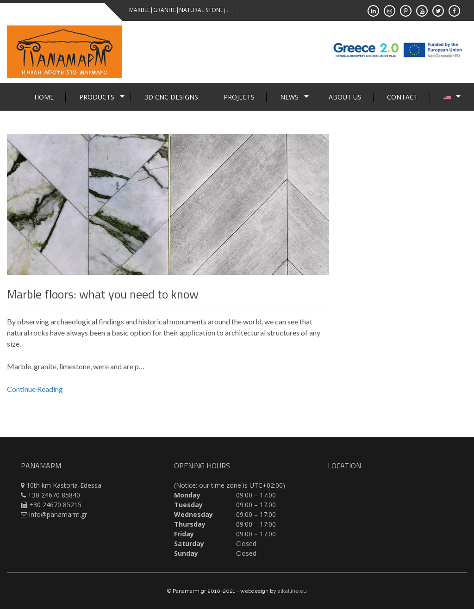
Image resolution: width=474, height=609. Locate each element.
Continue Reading (35, 389)
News (289, 97)
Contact (402, 97)
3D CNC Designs (171, 97)
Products (96, 97)
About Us (345, 97)
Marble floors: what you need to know (103, 294)
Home (44, 97)
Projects (239, 97)
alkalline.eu (292, 591)
